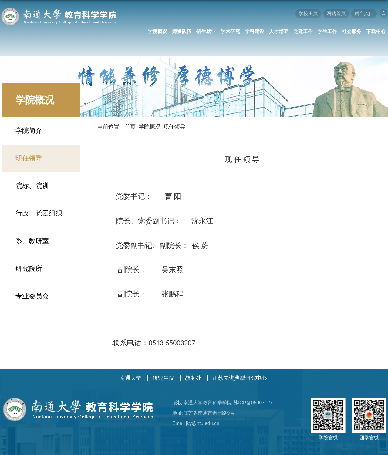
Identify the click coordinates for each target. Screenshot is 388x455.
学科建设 (254, 31)
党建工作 (303, 31)
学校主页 (308, 13)
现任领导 (174, 127)
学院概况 (157, 31)
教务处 (193, 378)
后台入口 (364, 13)
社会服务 (351, 31)
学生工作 (327, 31)
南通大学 (130, 378)
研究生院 (163, 378)
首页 (130, 127)
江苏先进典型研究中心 (239, 378)
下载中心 (376, 31)
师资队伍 (181, 31)
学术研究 (230, 31)
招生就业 (206, 31)
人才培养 (278, 31)
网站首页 (336, 13)
